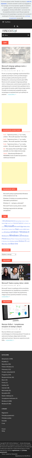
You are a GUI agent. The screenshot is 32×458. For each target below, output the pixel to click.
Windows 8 (5, 403)
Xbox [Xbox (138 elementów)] (3, 244)
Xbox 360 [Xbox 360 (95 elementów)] (7, 244)
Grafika (4, 385)
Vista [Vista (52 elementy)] (3, 232)
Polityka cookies (6, 418)
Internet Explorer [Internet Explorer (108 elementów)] (18, 223)
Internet (4, 388)
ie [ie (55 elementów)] (12, 223)
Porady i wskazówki (7, 372)
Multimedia (5, 390)
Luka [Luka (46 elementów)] (29, 223)
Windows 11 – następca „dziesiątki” (13, 203)
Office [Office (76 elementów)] (28, 226)
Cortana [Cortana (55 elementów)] (23, 221)
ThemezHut (14, 454)
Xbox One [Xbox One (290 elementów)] (14, 243)
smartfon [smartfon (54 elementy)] (21, 229)
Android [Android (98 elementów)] (13, 221)
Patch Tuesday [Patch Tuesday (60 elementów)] (9, 229)
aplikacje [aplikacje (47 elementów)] (17, 221)
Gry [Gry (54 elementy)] (11, 223)
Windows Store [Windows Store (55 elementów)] (6, 241)
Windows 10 (5, 401)
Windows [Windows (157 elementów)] (7, 232)
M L (20, 285)
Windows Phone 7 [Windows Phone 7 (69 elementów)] (11, 239)
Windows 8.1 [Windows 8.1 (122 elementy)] (5, 236)
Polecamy (5, 369)
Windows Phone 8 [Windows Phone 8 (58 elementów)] (19, 239)
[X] (22, 18)
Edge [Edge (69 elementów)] (6, 223)
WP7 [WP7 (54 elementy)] (29, 241)
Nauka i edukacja (6, 396)
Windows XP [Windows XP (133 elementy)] (22, 241)
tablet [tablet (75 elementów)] (24, 229)
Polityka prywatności (8, 415)
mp (19, 70)
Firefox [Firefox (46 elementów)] (9, 223)
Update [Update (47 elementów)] (27, 229)
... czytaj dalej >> (11, 94)
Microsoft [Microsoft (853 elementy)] (9, 226)
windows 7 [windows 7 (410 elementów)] (15, 232)
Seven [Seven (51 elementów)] (13, 229)
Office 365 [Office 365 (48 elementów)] (3, 229)
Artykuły (4, 361)
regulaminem (15, 450)
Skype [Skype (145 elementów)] (17, 229)
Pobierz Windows (7, 367)
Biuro (3, 380)
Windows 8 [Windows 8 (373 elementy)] (24, 232)
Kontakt (4, 421)
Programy (5, 375)
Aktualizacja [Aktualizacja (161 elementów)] (6, 221)
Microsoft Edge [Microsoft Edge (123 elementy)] (18, 226)
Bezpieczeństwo (6, 377)
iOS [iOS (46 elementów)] (24, 223)
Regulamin (5, 413)
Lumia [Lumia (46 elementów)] (3, 226)
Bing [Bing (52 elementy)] (20, 221)
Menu (6, 35)
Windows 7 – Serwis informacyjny (21, 443)
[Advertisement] (14, 114)
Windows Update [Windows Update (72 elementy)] (14, 241)
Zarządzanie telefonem (8, 398)
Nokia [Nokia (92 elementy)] (25, 226)
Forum (4, 429)
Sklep (3, 431)
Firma (3, 382)
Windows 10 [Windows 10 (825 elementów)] (15, 235)
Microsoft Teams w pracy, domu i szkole (14, 206)
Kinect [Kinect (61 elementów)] (26, 223)
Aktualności (5, 359)
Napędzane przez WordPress (22, 456)
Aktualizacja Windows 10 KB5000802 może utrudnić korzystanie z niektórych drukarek (15, 155)
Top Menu (7, 22)
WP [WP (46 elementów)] (27, 241)
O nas (3, 423)
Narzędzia (5, 393)
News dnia (5, 364)
